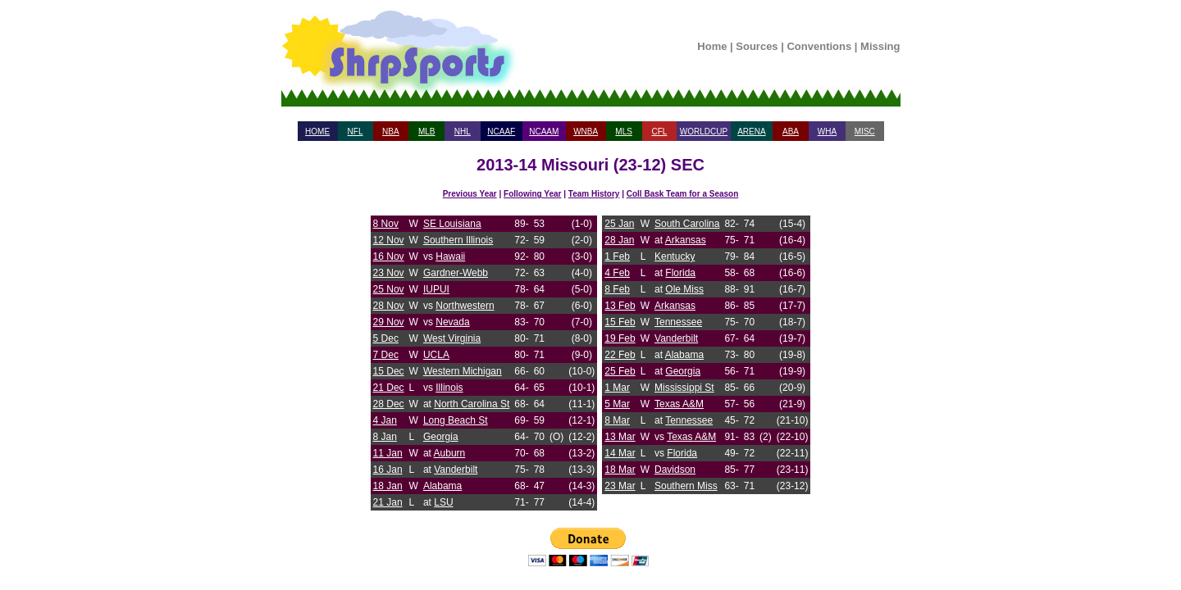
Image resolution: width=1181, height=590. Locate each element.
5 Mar (617, 404)
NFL (355, 131)
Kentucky (674, 256)
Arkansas (685, 240)
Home (712, 46)
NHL (462, 131)
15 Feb (619, 322)
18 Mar (619, 469)
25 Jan (619, 223)
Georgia (440, 436)
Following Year (532, 193)
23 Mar (619, 486)
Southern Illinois (458, 240)
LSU (443, 502)
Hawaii (450, 256)
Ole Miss (684, 289)
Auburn (450, 453)
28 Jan (619, 240)
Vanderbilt (455, 469)
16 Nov (388, 256)
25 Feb (619, 371)
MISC (865, 131)
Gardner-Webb (455, 273)
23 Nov (388, 273)
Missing (880, 46)
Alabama (442, 486)
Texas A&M (679, 404)
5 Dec (386, 338)
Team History (594, 193)
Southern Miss (686, 486)
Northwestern (464, 305)
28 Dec (388, 404)
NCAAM (544, 131)
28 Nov (388, 305)
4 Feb (617, 273)
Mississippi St (684, 387)
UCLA (436, 355)
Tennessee (678, 322)
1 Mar (617, 387)
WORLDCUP (703, 131)
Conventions (819, 46)
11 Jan (388, 453)
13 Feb (619, 305)
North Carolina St (471, 404)
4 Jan (385, 420)
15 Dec (388, 371)
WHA (827, 131)
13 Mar (619, 436)
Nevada (452, 322)
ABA (790, 131)
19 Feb (619, 338)
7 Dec (386, 355)
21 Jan (388, 502)
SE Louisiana (452, 223)
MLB (426, 131)
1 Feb (617, 256)
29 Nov (388, 322)
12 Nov (388, 240)
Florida (680, 273)
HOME (317, 131)
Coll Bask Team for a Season (683, 193)
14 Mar (619, 453)
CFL (659, 131)
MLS (623, 131)
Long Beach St (455, 420)
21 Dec (388, 387)
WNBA (585, 131)
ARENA (751, 131)
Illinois (449, 387)
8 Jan (385, 436)
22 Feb (619, 355)
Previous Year (470, 193)
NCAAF (501, 131)
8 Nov (386, 223)
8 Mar (617, 420)
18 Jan (388, 486)
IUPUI (436, 289)
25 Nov (388, 289)
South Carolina (686, 223)
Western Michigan (462, 371)
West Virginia (452, 338)
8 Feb (617, 289)
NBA (390, 131)
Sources (756, 46)
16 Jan (388, 469)
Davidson (674, 469)
